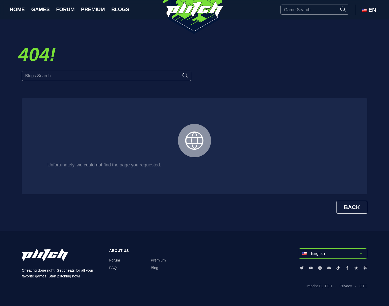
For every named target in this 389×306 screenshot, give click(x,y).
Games (40, 9)
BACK (352, 207)
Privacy (346, 286)
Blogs (120, 9)
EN (369, 10)
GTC (363, 286)
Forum (65, 9)
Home (17, 9)
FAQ (113, 268)
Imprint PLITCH (319, 286)
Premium (93, 9)
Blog (154, 268)
